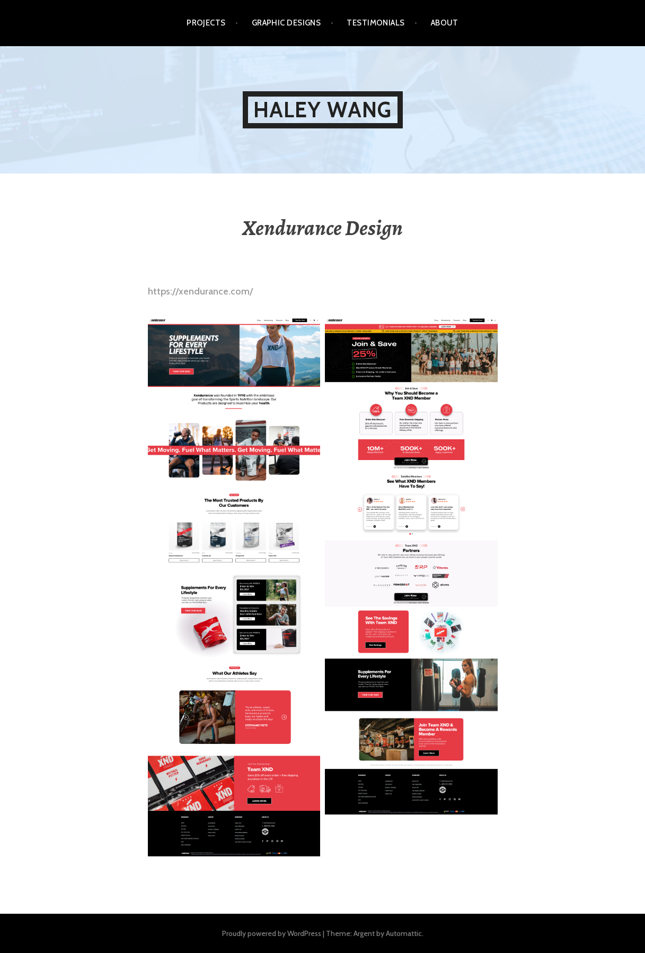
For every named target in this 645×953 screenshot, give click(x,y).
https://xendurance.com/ (200, 291)
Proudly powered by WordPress (271, 933)
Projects (206, 23)
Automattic (404, 933)
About (444, 23)
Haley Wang (322, 110)
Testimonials (375, 23)
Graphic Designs (286, 23)
